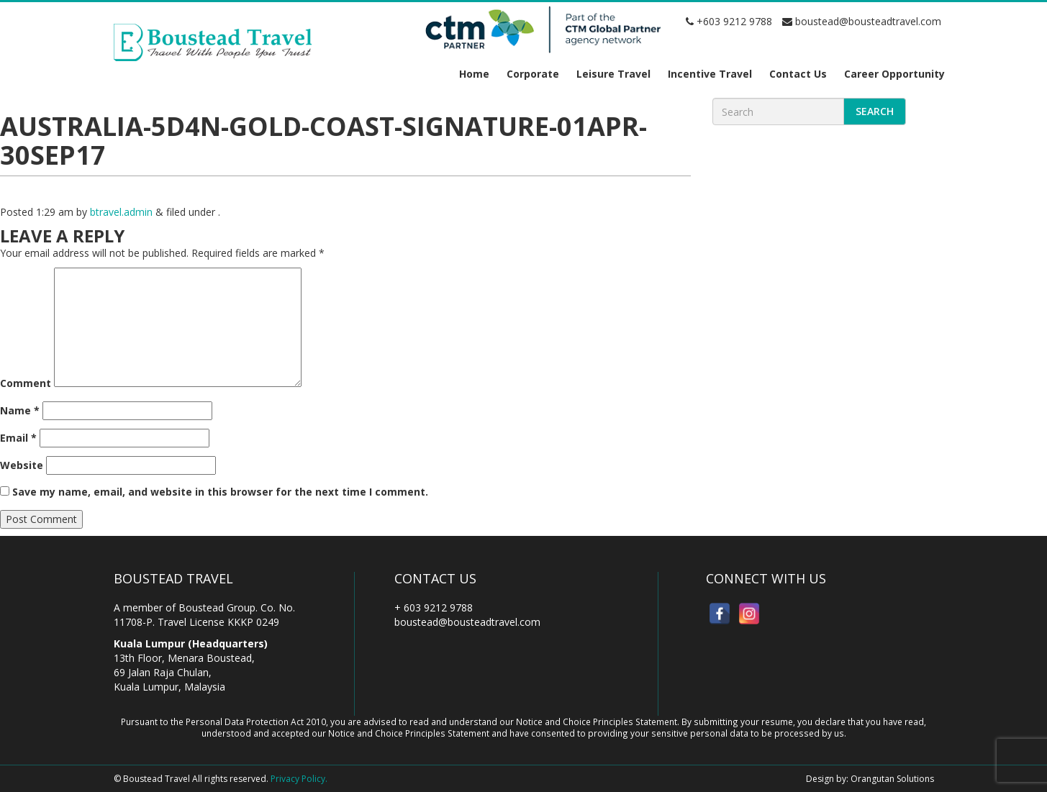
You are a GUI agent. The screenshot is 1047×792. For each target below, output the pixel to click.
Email (18, 438)
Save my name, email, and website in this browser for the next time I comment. (220, 492)
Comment (25, 383)
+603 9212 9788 (729, 21)
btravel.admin (121, 212)
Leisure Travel (613, 74)
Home (474, 74)
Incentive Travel (710, 74)
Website (21, 465)
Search (875, 111)
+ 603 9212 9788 (433, 607)
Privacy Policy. (299, 779)
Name (20, 410)
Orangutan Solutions (892, 779)
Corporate (533, 74)
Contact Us (798, 74)
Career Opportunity (894, 74)
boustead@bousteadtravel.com (861, 21)
